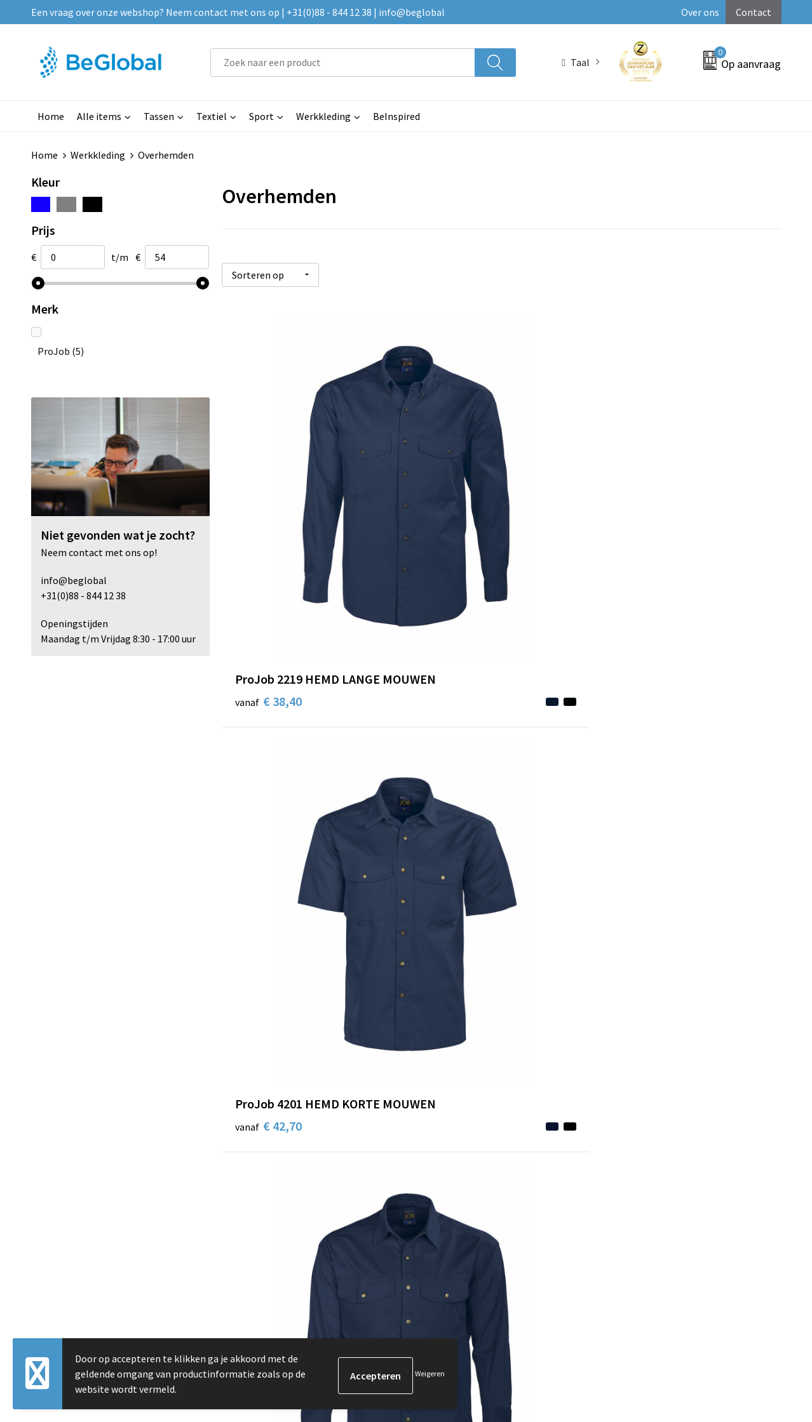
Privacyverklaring (641, 1036)
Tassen (159, 116)
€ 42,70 (454, 535)
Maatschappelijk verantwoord (391, 1017)
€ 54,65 (268, 794)
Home (50, 116)
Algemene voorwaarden (654, 997)
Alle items (99, 116)
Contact (753, 12)
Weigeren (430, 1373)
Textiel (211, 116)
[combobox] (342, 62)
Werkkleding (323, 116)
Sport (261, 116)
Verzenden (732, 1279)
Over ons (700, 12)
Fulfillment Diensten (372, 1036)
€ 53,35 (454, 794)
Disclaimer (626, 1055)
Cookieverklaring (640, 1017)
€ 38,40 (268, 535)
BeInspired (396, 116)
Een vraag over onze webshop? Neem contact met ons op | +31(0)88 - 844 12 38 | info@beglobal (238, 12)
